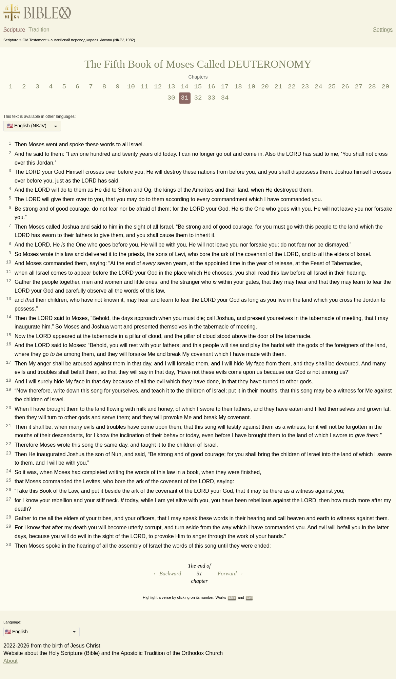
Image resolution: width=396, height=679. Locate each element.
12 (158, 86)
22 (292, 86)
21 (278, 86)
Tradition (39, 30)
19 (251, 86)
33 (211, 98)
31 (185, 98)
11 (144, 86)
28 (372, 86)
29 (385, 86)
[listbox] (32, 126)
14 (185, 86)
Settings (383, 30)
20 (265, 86)
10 (131, 86)
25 (332, 86)
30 (171, 98)
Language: (12, 622)
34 (225, 98)
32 (198, 98)
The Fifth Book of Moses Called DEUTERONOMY (198, 64)
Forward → (230, 573)
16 (211, 86)
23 (305, 86)
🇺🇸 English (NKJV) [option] (26, 125)
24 (318, 86)
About (10, 661)
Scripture (14, 30)
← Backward (167, 573)
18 (238, 86)
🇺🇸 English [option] (16, 631)
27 (358, 86)
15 (198, 86)
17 (225, 86)
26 (345, 86)
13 (171, 86)
